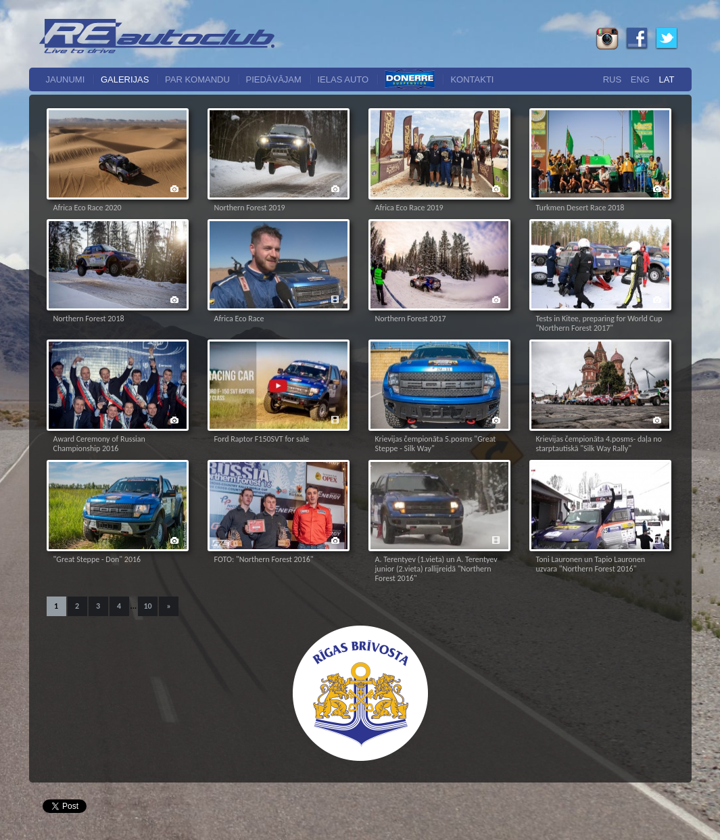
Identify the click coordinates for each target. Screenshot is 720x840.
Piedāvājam (274, 79)
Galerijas (125, 79)
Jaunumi (65, 79)
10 (148, 606)
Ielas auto (343, 79)
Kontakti (472, 79)
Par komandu (197, 79)
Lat (667, 79)
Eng (640, 79)
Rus (612, 79)
